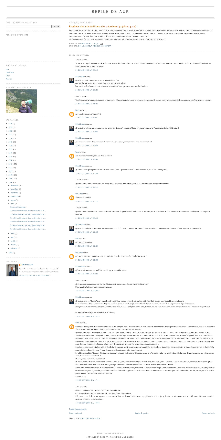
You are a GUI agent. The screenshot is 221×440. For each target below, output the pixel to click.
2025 (11, 127)
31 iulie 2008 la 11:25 (86, 232)
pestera (107, 46)
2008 (11, 182)
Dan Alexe (10, 72)
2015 (11, 157)
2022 (11, 131)
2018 (11, 146)
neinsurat (97, 46)
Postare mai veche (208, 413)
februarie (14, 248)
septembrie (15, 196)
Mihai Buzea (80, 76)
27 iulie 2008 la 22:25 (86, 187)
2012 (11, 167)
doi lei (81, 46)
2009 (11, 178)
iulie (13, 204)
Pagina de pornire (141, 413)
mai (12, 237)
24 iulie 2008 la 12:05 (86, 118)
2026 (11, 124)
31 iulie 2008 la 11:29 (86, 246)
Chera (8, 76)
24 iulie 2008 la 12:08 (86, 146)
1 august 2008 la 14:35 (87, 316)
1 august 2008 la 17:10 (87, 380)
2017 (11, 149)
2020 (11, 138)
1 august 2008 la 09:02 (87, 291)
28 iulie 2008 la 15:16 (86, 201)
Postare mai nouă (75, 413)
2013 (11, 164)
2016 (11, 153)
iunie (13, 233)
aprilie (13, 241)
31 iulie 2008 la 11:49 (86, 260)
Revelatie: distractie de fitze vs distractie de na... (28, 210)
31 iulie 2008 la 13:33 (86, 274)
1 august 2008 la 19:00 (87, 403)
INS (7, 69)
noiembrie (15, 189)
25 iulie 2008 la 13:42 (86, 159)
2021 (11, 135)
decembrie (15, 185)
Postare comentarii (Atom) (90, 418)
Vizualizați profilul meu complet (34, 275)
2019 (11, 142)
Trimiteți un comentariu (78, 409)
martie (13, 244)
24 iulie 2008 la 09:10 (86, 70)
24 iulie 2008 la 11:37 (86, 104)
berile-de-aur (110, 11)
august (13, 200)
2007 (11, 253)
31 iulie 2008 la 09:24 (86, 218)
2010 (11, 175)
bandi (77, 110)
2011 (11, 171)
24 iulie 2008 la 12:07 (86, 132)
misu (77, 238)
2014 (11, 160)
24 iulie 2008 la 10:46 (86, 90)
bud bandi (79, 194)
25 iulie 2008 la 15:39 (86, 173)
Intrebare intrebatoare (18, 207)
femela (89, 46)
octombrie (15, 193)
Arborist (9, 79)
